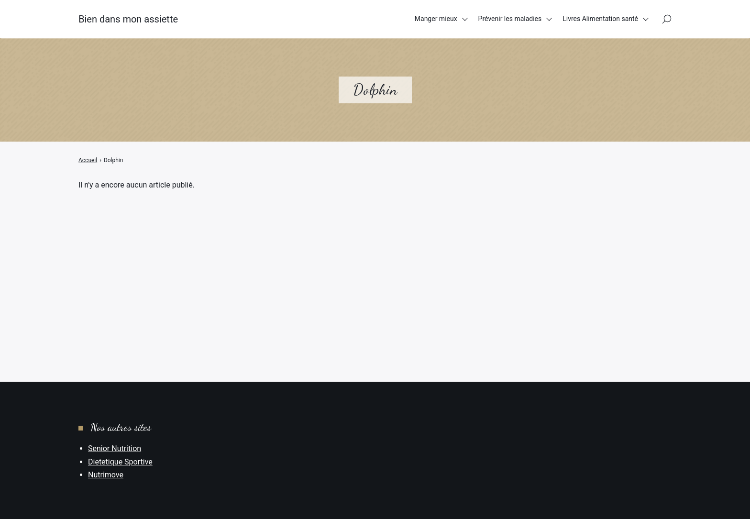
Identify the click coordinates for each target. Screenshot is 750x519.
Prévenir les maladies (510, 18)
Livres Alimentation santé (600, 18)
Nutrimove (105, 474)
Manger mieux (436, 18)
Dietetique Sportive (120, 461)
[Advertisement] (375, 262)
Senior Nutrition (114, 448)
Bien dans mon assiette (128, 19)
